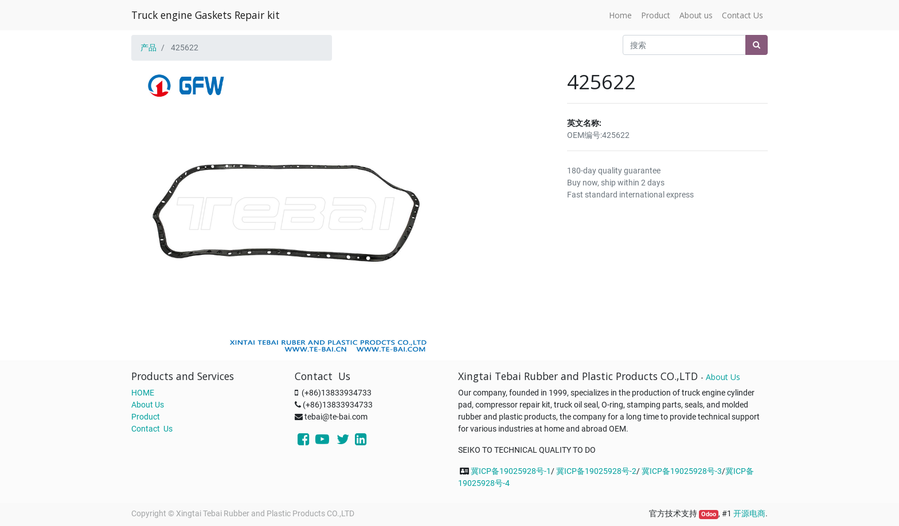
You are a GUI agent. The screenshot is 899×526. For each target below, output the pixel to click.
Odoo (708, 514)
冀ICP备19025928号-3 (682, 471)
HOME (142, 392)
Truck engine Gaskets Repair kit (205, 15)
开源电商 (749, 513)
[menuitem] (620, 15)
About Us (147, 404)
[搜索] (756, 45)
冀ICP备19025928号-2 (596, 471)
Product (145, 416)
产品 (148, 47)
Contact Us (152, 428)
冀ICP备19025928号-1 (511, 471)
